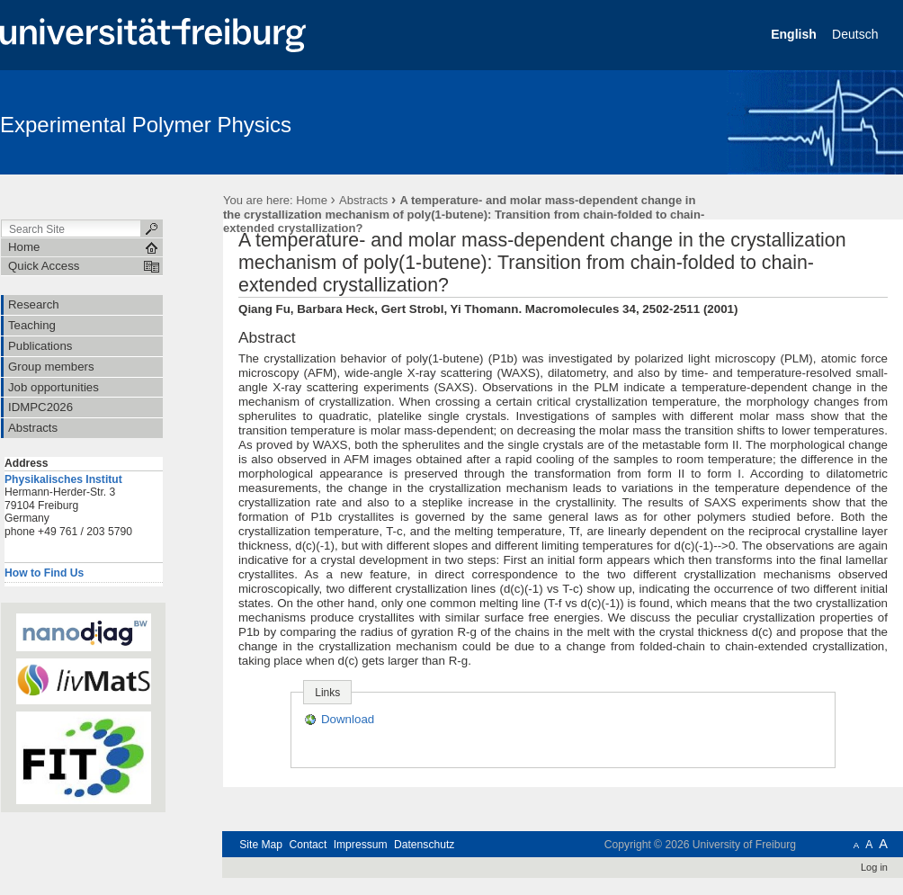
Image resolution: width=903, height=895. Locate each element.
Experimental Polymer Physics (145, 124)
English (795, 34)
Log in (874, 867)
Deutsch (856, 34)
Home (311, 200)
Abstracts (363, 200)
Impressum (361, 844)
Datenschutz (424, 844)
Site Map (260, 844)
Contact (307, 844)
